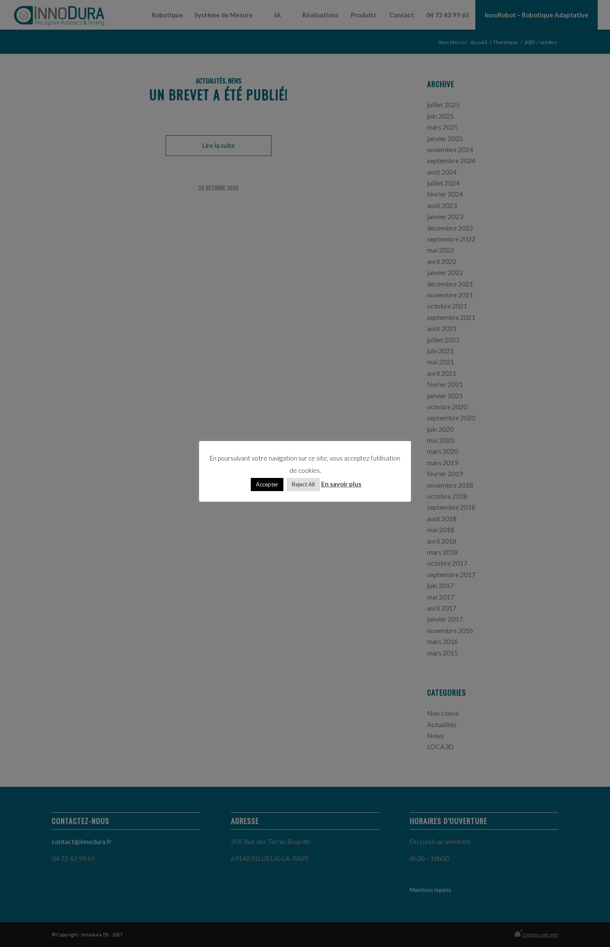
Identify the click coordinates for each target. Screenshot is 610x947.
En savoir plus (341, 484)
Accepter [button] (267, 484)
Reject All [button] (303, 484)
